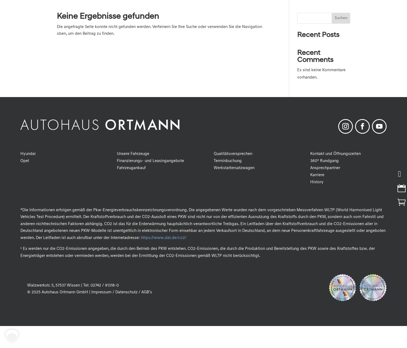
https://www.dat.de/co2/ (163, 238)
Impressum (101, 292)
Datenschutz (126, 292)
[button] (12, 336)
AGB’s (146, 292)
